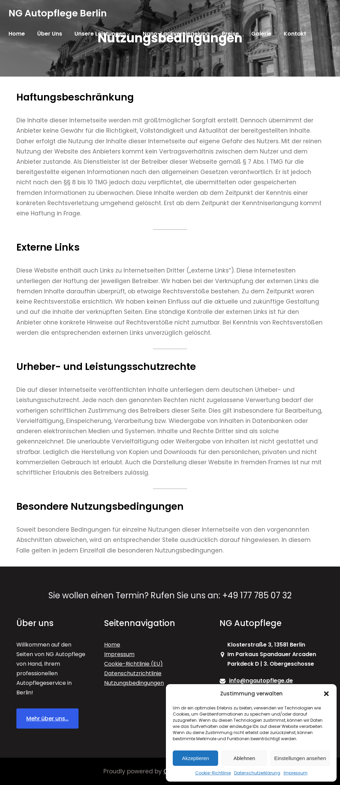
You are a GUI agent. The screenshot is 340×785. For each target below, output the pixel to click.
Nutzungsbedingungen (134, 683)
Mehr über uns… (47, 718)
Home (112, 645)
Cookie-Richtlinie (213, 773)
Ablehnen (244, 758)
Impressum (296, 773)
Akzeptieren (195, 758)
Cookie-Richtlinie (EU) (133, 664)
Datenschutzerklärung (257, 773)
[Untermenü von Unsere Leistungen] (128, 34)
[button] (326, 693)
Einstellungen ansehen (300, 758)
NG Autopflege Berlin (58, 13)
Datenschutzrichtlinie (132, 673)
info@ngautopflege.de (261, 680)
